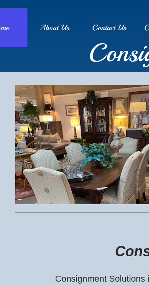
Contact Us (109, 28)
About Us (55, 28)
